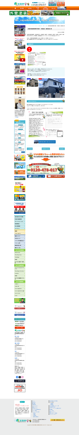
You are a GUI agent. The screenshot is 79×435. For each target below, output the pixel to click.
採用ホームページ (52, 411)
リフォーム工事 (17, 243)
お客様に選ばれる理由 (45, 8)
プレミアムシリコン (18, 254)
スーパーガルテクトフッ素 (19, 290)
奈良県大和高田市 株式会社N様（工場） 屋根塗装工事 (20, 139)
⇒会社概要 (16, 117)
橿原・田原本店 (35, 416)
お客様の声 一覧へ (45, 148)
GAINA (16, 259)
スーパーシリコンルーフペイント (19, 131)
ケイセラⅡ (17, 273)
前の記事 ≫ (62, 148)
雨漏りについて (17, 236)
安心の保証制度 (17, 226)
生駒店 (34, 414)
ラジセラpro (17, 257)
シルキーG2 (17, 286)
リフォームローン (18, 233)
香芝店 (34, 413)
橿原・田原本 (17, 343)
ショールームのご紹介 (61, 8)
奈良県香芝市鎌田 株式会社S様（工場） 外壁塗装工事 (20, 135)
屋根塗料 (52, 404)
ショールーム (17, 228)
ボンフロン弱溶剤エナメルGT (19, 279)
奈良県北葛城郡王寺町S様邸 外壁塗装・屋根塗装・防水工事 (19, 144)
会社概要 (51, 409)
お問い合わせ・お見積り (53, 413)
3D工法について (17, 238)
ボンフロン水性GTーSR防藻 (19, 262)
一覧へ (23, 152)
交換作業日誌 (17, 223)
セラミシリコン (17, 252)
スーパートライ (17, 293)
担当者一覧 (37, 8)
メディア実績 (34, 410)
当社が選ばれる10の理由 (19, 216)
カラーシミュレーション (19, 221)
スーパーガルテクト (18, 288)
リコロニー (17, 283)
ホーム (33, 400)
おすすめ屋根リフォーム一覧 (54, 405)
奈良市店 (34, 415)
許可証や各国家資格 (18, 219)
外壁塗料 (52, 403)
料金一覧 (53, 8)
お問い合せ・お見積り (19, 327)
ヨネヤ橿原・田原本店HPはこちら (57, 420)
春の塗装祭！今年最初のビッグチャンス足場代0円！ (19, 127)
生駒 (15, 351)
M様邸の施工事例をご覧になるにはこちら (45, 141)
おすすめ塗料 (52, 402)
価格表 (16, 231)
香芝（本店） (17, 336)
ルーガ (16, 295)
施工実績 (22, 8)
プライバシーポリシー (53, 414)
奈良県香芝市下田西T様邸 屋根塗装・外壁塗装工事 (20, 149)
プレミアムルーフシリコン (19, 271)
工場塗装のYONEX (52, 407)
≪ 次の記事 (30, 148)
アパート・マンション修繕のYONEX (55, 408)
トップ (15, 8)
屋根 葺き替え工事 (18, 245)
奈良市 (16, 358)
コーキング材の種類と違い (19, 240)
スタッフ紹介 (52, 410)
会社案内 (30, 8)
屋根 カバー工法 (17, 247)
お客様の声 (34, 404)
